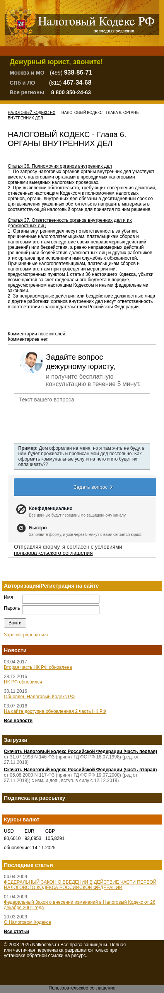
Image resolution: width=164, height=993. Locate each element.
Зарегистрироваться (26, 635)
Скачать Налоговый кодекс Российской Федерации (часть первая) (80, 751)
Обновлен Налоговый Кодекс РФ (39, 696)
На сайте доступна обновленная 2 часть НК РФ (55, 711)
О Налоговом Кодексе (27, 922)
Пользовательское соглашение (82, 988)
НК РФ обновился (23, 682)
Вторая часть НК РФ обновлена (38, 667)
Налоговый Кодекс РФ (31, 113)
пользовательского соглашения (53, 553)
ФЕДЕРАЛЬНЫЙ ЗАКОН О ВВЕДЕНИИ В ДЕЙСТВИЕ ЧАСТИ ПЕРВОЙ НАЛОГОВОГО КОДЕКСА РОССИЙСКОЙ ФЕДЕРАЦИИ (80, 884)
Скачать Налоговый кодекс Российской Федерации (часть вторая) (80, 769)
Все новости (18, 720)
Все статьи (16, 931)
